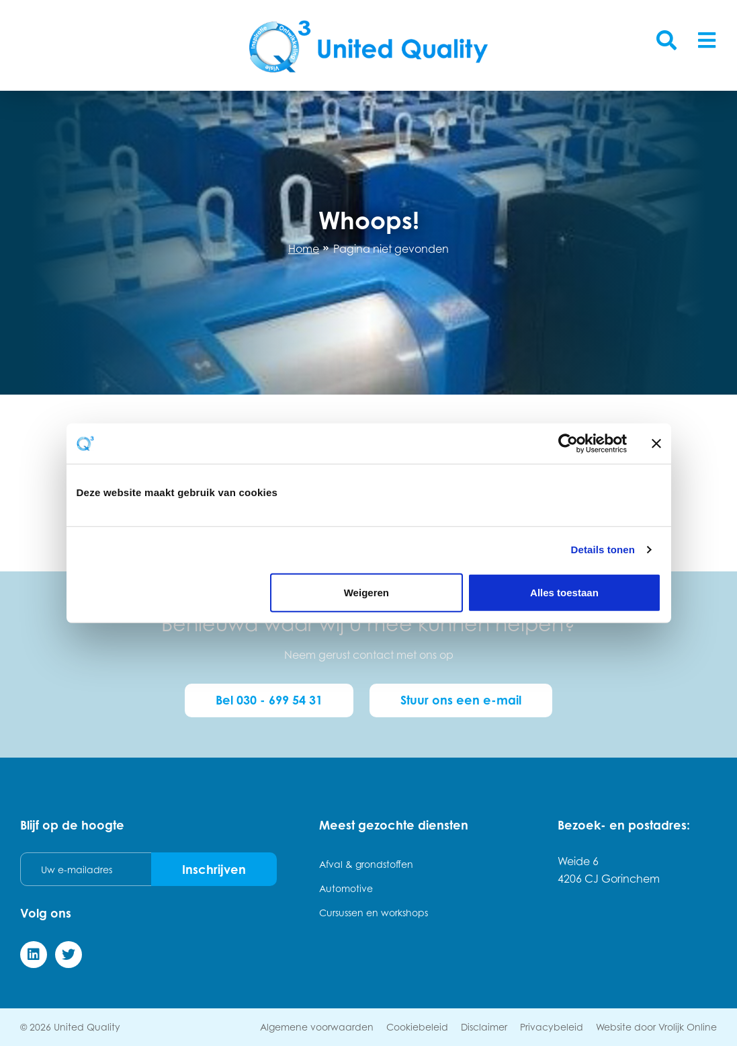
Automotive (346, 888)
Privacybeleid (551, 1027)
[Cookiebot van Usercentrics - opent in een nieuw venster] (568, 444)
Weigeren (366, 592)
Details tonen (603, 549)
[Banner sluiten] (656, 443)
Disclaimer (484, 1027)
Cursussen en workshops (373, 912)
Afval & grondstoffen (366, 864)
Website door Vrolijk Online (656, 1027)
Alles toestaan (564, 592)
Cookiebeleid (417, 1027)
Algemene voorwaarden (317, 1027)
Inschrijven (214, 869)
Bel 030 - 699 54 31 (269, 699)
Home (303, 248)
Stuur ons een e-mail (460, 699)
